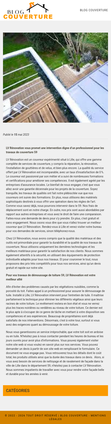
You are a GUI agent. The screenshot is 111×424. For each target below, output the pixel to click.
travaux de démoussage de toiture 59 (41, 275)
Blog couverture (94, 10)
